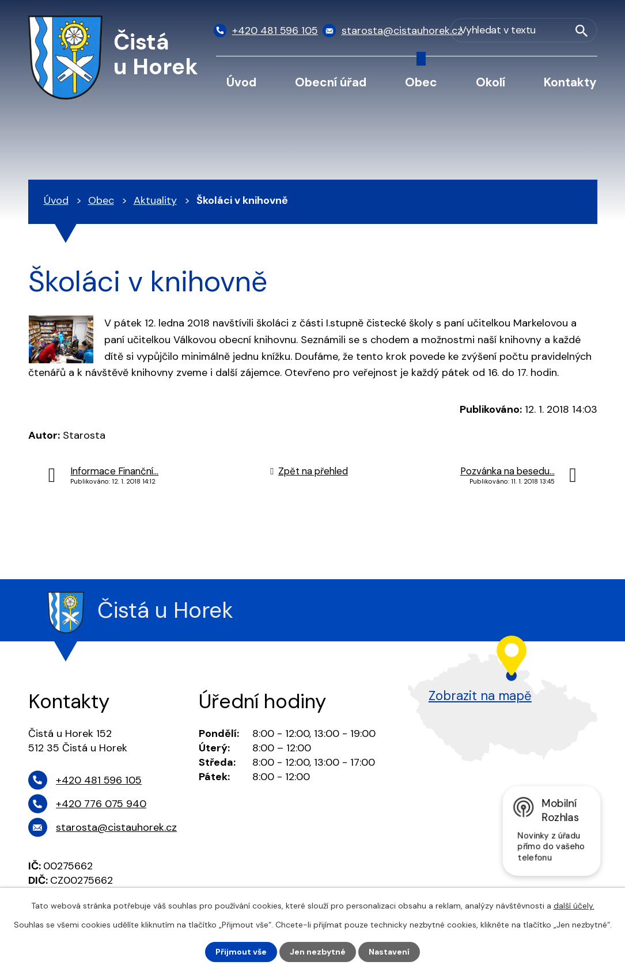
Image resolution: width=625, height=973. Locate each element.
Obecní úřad (330, 82)
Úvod (241, 82)
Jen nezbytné (318, 952)
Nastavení (389, 952)
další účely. (574, 905)
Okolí (490, 82)
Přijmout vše (241, 952)
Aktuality (155, 200)
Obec (421, 82)
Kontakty (570, 82)
